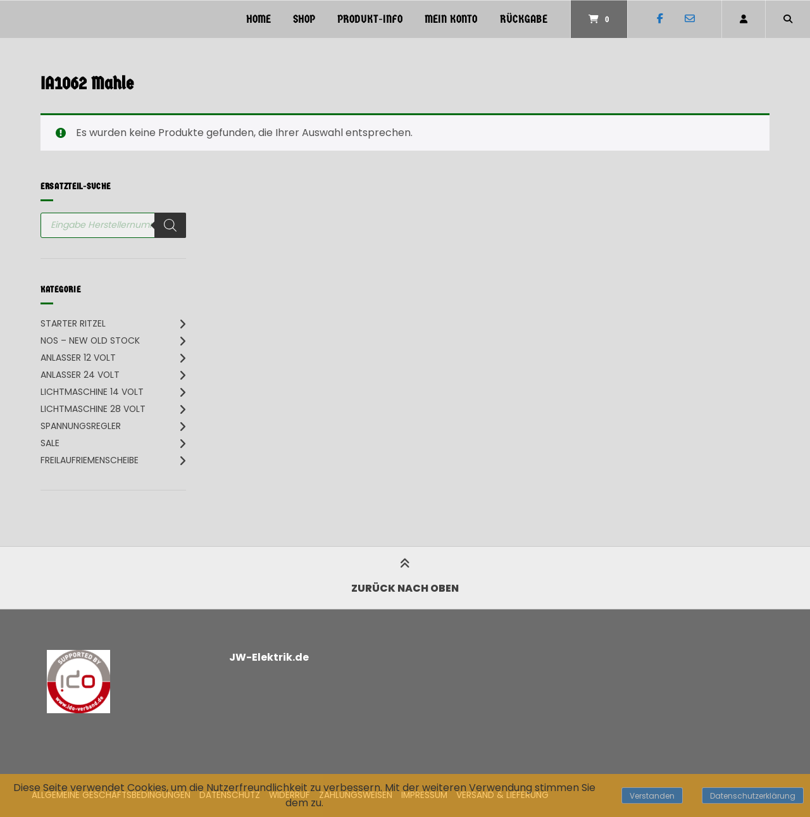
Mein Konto (451, 19)
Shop (304, 19)
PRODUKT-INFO (369, 19)
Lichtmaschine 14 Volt (92, 391)
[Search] (170, 225)
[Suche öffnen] (788, 19)
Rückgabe (523, 19)
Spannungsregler (80, 426)
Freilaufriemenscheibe (89, 460)
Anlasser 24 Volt (80, 374)
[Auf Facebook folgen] (659, 19)
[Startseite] (58, 19)
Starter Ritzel (73, 323)
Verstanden (652, 795)
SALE (49, 443)
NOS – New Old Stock (90, 340)
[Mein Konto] (743, 19)
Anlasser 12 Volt (78, 357)
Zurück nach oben (405, 578)
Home (258, 19)
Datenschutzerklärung (752, 795)
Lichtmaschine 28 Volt (93, 408)
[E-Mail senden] (689, 19)
